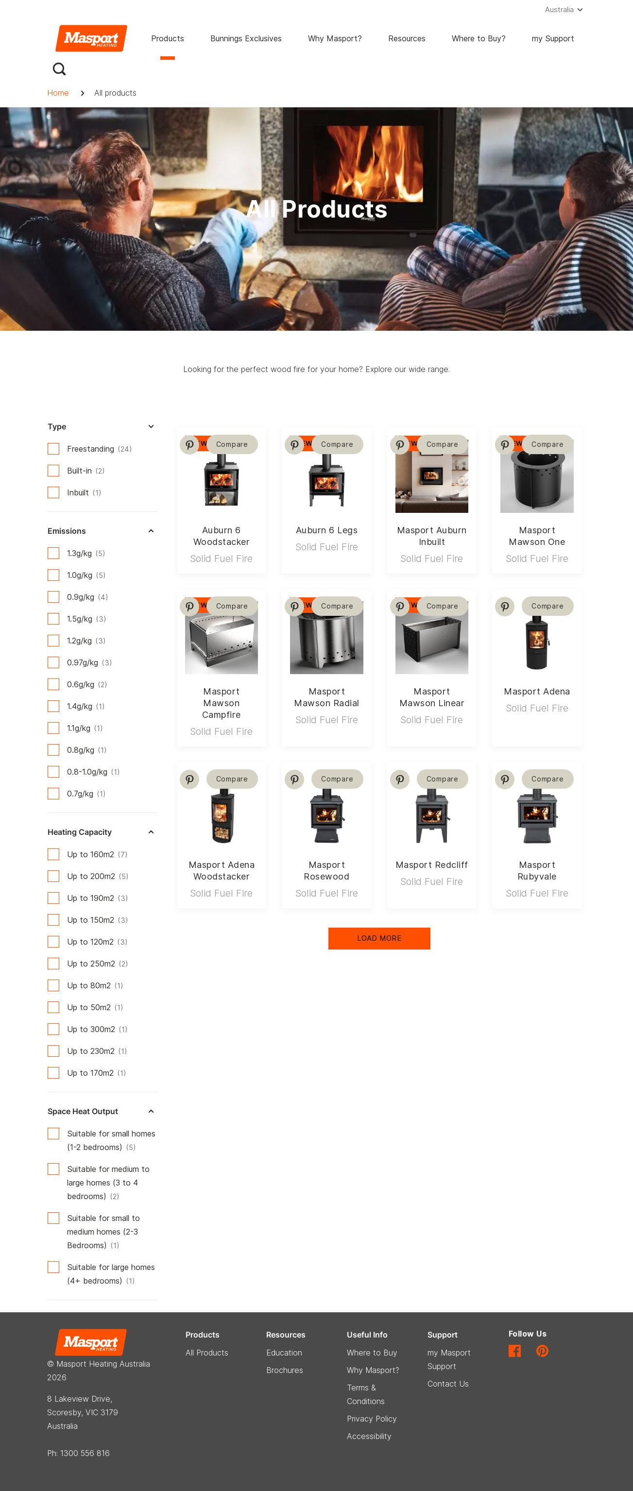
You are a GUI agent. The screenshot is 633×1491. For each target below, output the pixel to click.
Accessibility (369, 1436)
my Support (553, 38)
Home (58, 93)
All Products (207, 1352)
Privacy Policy (372, 1418)
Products (167, 38)
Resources (407, 38)
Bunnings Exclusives (246, 38)
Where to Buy (372, 1352)
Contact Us (448, 1384)
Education (284, 1352)
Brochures (284, 1370)
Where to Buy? (479, 38)
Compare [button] (232, 444)
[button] (565, 9)
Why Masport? (335, 38)
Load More (379, 938)
